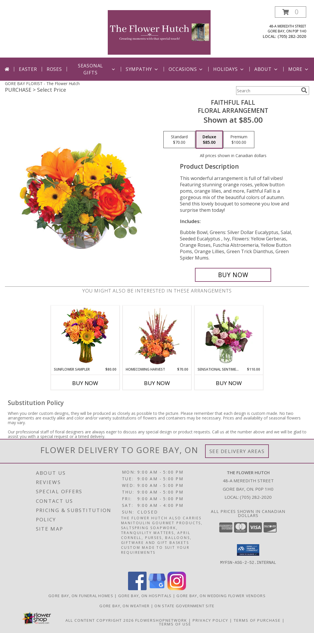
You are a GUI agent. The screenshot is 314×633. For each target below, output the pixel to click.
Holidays (228, 69)
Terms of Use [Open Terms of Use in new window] (175, 624)
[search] (304, 90)
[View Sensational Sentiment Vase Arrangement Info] (229, 336)
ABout (266, 69)
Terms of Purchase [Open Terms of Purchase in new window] (257, 620)
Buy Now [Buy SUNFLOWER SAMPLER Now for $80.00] (85, 383)
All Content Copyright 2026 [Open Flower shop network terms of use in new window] (99, 620)
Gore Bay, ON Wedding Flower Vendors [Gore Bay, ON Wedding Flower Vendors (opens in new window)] (221, 595)
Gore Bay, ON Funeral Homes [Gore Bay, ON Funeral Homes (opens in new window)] (80, 595)
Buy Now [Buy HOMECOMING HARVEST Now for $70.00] (157, 383)
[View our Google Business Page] (157, 588)
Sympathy (142, 69)
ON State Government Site (184, 605)
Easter (28, 69)
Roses (54, 69)
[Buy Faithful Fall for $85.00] (233, 275)
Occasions (186, 69)
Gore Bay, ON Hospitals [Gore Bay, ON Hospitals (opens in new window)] (145, 595)
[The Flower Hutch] (159, 32)
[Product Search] (267, 91)
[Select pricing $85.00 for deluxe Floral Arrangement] (209, 139)
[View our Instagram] (176, 588)
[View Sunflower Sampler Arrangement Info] (85, 336)
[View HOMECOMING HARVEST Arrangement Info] (157, 336)
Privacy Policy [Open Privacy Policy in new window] (210, 620)
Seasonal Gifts (97, 69)
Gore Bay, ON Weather (124, 605)
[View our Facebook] (137, 588)
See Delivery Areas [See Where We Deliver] (237, 451)
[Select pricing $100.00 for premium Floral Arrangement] (239, 139)
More (298, 69)
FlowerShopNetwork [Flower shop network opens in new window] (161, 620)
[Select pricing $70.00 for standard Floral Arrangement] (179, 139)
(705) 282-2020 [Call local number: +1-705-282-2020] (292, 36)
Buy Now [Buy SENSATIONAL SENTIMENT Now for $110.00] (229, 383)
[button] (290, 12)
